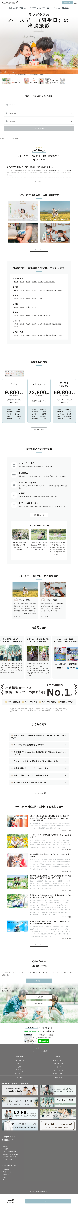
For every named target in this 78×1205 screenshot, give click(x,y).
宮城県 (34, 282)
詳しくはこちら (39, 429)
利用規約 (5, 1149)
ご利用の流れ (19, 1056)
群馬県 (28, 290)
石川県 (28, 307)
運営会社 (5, 1146)
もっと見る (17, 616)
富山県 (22, 307)
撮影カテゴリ (9, 1137)
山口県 (40, 324)
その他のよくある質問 (39, 793)
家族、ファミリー (58, 1060)
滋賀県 (16, 315)
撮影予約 (48, 1201)
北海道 (16, 282)
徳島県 (46, 324)
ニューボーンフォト (58, 1063)
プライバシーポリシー (9, 1151)
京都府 (22, 315)
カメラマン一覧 (19, 1060)
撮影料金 (58, 1056)
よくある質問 (39, 997)
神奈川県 (53, 290)
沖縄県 (60, 335)
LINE (4, 1177)
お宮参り (19, 1063)
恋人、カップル (58, 1070)
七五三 (19, 1067)
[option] (25, 600)
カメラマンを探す (39, 128)
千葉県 (40, 290)
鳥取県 (16, 324)
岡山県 (28, 324)
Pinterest (5, 1180)
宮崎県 (46, 335)
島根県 (22, 324)
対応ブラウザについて (9, 1157)
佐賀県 (22, 335)
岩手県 (28, 282)
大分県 (40, 335)
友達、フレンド (19, 1073)
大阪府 (28, 315)
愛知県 (34, 298)
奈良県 (40, 315)
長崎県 (28, 335)
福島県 (52, 282)
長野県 (16, 298)
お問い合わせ (58, 1077)
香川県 (52, 324)
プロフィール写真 (58, 1073)
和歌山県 (47, 315)
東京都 (46, 290)
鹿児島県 (53, 335)
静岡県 (28, 298)
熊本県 (34, 335)
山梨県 (60, 290)
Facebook (6, 1174)
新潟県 (16, 307)
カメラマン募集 (7, 1159)
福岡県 (16, 335)
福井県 (34, 307)
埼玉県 (34, 290)
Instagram (6, 1169)
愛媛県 (58, 324)
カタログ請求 (39, 1003)
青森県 (22, 282)
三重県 (40, 298)
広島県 (34, 324)
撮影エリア (8, 1140)
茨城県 (16, 290)
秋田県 (40, 282)
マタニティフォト (58, 1067)
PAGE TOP (39, 1047)
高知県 (16, 326)
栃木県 (22, 290)
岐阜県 (22, 298)
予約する (67, 2)
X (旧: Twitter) (7, 1172)
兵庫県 (34, 315)
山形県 (46, 282)
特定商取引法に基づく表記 (11, 1154)
